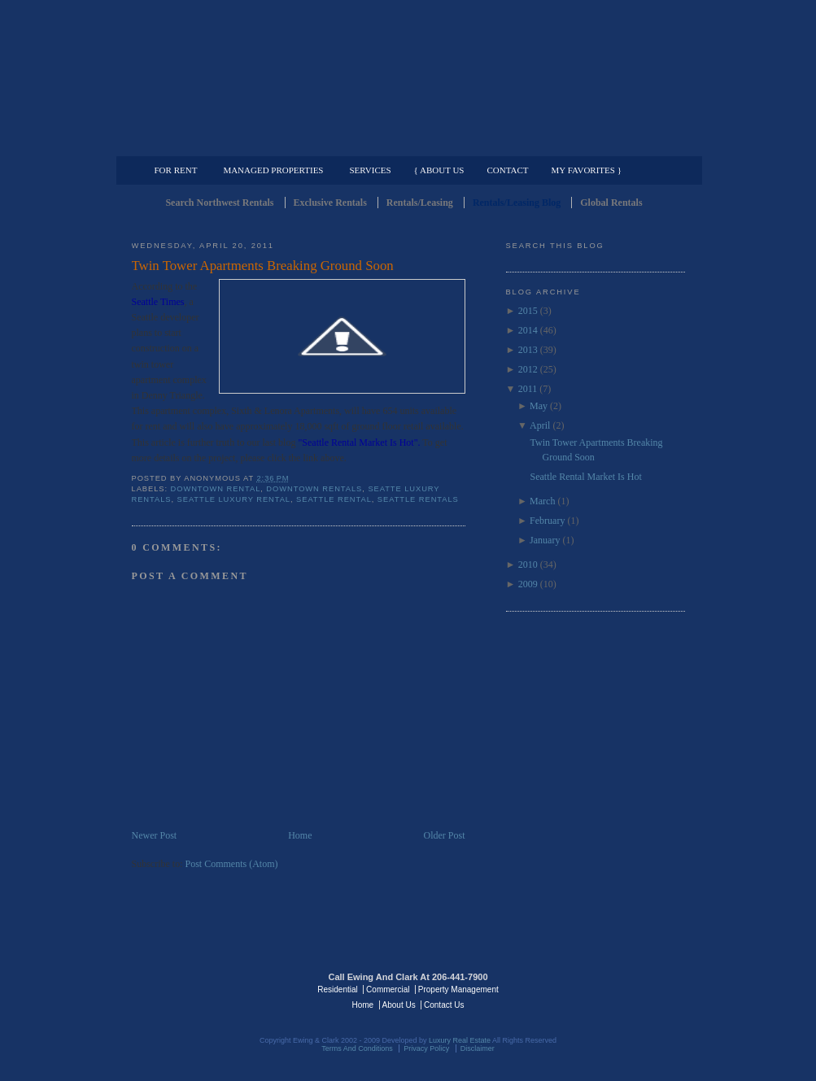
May (539, 406)
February (547, 520)
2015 (528, 310)
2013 (528, 349)
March (542, 501)
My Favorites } (587, 170)
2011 (528, 388)
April (540, 425)
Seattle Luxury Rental (233, 499)
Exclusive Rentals (330, 202)
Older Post (444, 835)
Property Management (600, 143)
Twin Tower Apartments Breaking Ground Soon (263, 265)
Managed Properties (273, 170)
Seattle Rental (334, 499)
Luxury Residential (215, 143)
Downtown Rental (216, 489)
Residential (337, 989)
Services (370, 170)
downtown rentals (314, 489)
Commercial (405, 143)
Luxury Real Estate (614, 988)
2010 (528, 564)
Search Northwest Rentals (219, 202)
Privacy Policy (426, 1048)
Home (300, 835)
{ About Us (439, 170)
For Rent (176, 170)
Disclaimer (477, 1048)
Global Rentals (611, 202)
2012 (528, 369)
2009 (528, 584)
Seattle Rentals (408, 77)
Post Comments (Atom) (231, 864)
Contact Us (444, 1004)
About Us (399, 1004)
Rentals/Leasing (419, 202)
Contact (508, 170)
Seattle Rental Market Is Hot (585, 476)
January (545, 540)
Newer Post (154, 835)
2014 (528, 330)
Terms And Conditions (357, 1048)
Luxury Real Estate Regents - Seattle (202, 988)
